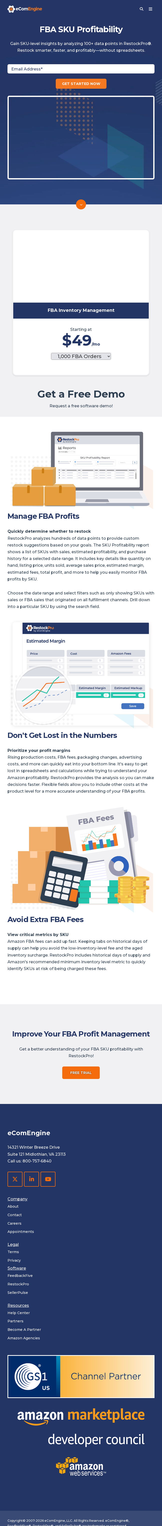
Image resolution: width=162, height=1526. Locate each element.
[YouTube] (48, 1132)
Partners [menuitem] (16, 1275)
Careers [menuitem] (15, 1177)
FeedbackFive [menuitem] (20, 1229)
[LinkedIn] (31, 1132)
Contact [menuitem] (15, 1168)
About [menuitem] (13, 1160)
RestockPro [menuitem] (18, 1238)
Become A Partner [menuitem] (24, 1283)
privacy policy (44, 1510)
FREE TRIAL (81, 1026)
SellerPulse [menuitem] (18, 1246)
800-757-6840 (37, 1114)
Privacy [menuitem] (14, 1214)
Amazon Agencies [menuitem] (24, 1292)
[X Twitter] (15, 1132)
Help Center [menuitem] (19, 1266)
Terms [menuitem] (13, 1205)
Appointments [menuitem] (21, 1185)
